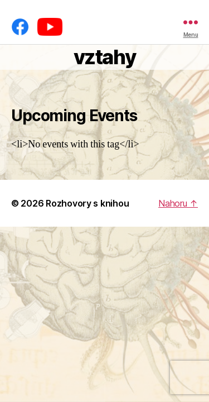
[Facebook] (20, 27)
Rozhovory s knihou (87, 203)
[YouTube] (49, 27)
